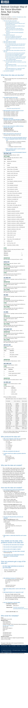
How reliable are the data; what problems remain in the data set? (12, 540)
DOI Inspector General (16, 648)
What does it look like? (10, 24)
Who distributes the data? (11, 64)
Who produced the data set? (9, 35)
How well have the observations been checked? (15, 53)
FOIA (10, 650)
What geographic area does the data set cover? (15, 23)
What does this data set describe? (10, 20)
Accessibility (13, 644)
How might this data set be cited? (12, 22)
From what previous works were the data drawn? (15, 44)
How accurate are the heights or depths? (14, 55)
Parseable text (20, 16)
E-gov (2, 650)
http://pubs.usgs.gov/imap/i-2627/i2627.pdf (13, 119)
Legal (9, 644)
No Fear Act (6, 650)
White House (23, 648)
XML (25, 16)
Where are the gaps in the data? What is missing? (16, 56)
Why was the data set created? (10, 41)
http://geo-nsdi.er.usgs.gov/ (8, 624)
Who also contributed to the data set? (13, 37)
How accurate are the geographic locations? (15, 54)
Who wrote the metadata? (9, 71)
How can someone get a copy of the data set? (13, 60)
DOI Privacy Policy (4, 644)
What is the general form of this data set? (14, 28)
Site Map (18, 644)
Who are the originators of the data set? (14, 36)
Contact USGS (23, 644)
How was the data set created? (10, 42)
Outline (14, 16)
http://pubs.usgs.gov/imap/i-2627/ (13, 108)
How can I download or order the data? (14, 69)
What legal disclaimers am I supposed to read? (15, 68)
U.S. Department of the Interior (6, 648)
